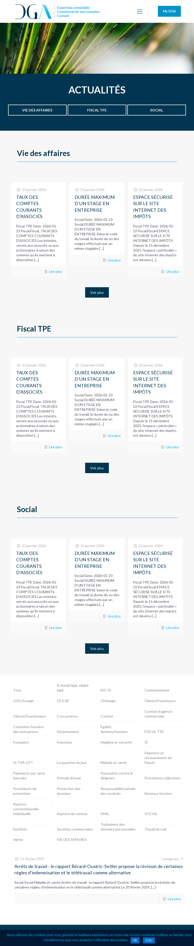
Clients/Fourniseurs (160, 701)
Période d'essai (69, 778)
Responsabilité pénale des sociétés (118, 791)
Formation (21, 742)
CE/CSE (63, 701)
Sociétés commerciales (75, 829)
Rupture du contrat (72, 814)
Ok (135, 940)
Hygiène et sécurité (116, 742)
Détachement (68, 731)
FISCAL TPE (154, 731)
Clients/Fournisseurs (29, 716)
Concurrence (67, 716)
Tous (17, 690)
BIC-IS (106, 690)
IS (146, 742)
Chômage (108, 701)
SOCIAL (151, 814)
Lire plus (55, 271)
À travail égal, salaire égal (73, 687)
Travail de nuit (155, 829)
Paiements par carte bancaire (29, 775)
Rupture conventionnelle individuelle (26, 809)
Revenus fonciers (158, 793)
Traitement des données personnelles (118, 826)
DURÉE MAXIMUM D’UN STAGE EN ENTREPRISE (95, 203)
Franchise (64, 742)
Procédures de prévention (24, 791)
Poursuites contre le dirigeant (117, 775)
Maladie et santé (114, 762)
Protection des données (69, 791)
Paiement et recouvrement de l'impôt (158, 758)
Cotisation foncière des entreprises (28, 729)
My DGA (169, 11)
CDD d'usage (23, 701)
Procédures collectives (162, 778)
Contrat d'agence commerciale (158, 713)
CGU (149, 940)
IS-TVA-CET (23, 762)
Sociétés (20, 829)
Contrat (107, 716)
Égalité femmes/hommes (114, 729)
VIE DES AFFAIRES (72, 839)
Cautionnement (156, 690)
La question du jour (72, 762)
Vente (18, 839)
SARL (105, 814)
